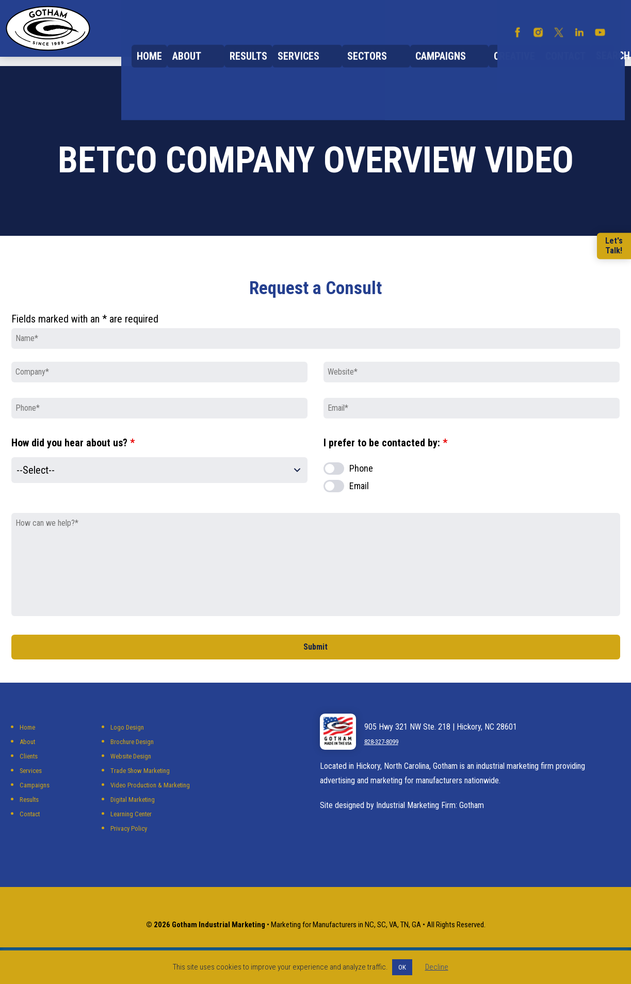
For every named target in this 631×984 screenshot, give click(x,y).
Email (359, 501)
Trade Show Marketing (146, 792)
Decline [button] (436, 967)
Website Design (135, 777)
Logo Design (130, 748)
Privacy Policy (133, 849)
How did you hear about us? (73, 458)
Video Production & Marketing (158, 806)
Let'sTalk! (611, 246)
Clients (30, 777)
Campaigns (447, 46)
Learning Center (135, 835)
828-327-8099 (387, 763)
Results (271, 46)
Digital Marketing (137, 821)
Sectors (385, 46)
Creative (511, 46)
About (222, 46)
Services (327, 46)
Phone (361, 483)
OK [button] (402, 967)
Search (612, 47)
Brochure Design (137, 763)
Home (179, 46)
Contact (569, 46)
